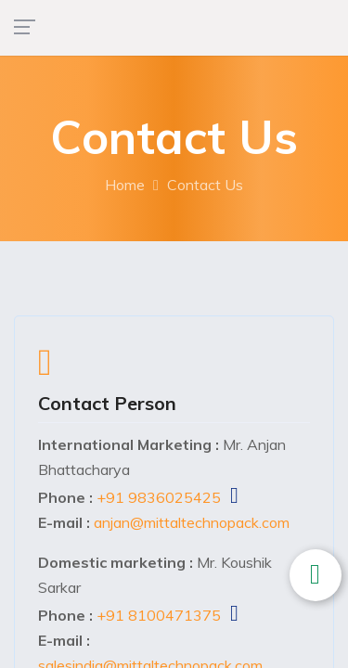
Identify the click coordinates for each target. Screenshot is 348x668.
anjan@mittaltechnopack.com (192, 522)
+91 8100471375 (159, 615)
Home (125, 184)
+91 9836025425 (159, 497)
